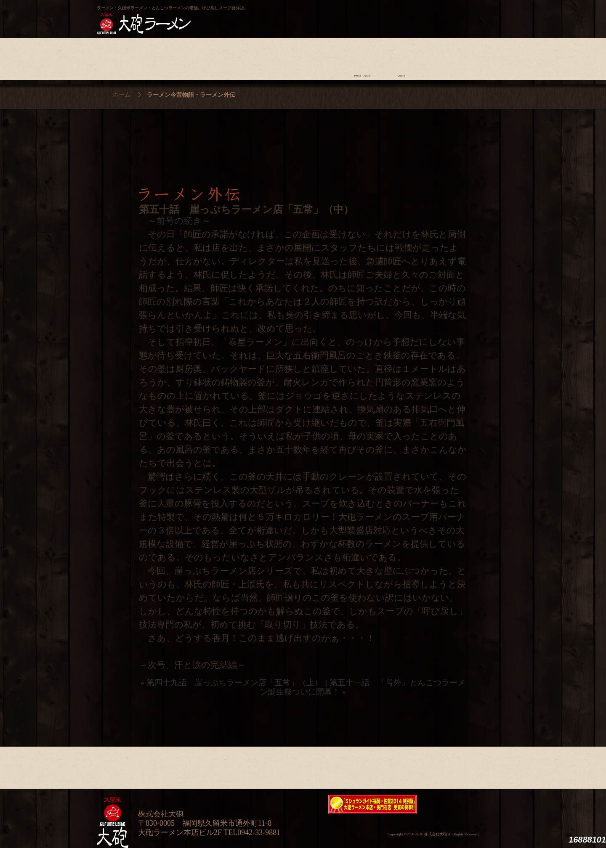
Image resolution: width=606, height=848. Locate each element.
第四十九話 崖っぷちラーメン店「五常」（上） (234, 682)
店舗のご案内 (239, 57)
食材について (198, 57)
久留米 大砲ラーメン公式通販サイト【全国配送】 (432, 15)
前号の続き (179, 221)
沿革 (484, 57)
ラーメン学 (321, 57)
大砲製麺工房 (338, 15)
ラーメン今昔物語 (362, 57)
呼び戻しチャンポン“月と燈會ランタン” (265, 15)
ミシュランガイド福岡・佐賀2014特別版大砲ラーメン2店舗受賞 (372, 804)
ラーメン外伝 (403, 57)
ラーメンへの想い (158, 57)
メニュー (280, 57)
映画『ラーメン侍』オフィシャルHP (465, 804)
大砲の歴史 (117, 57)
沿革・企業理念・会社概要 (484, 765)
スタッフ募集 (443, 57)
